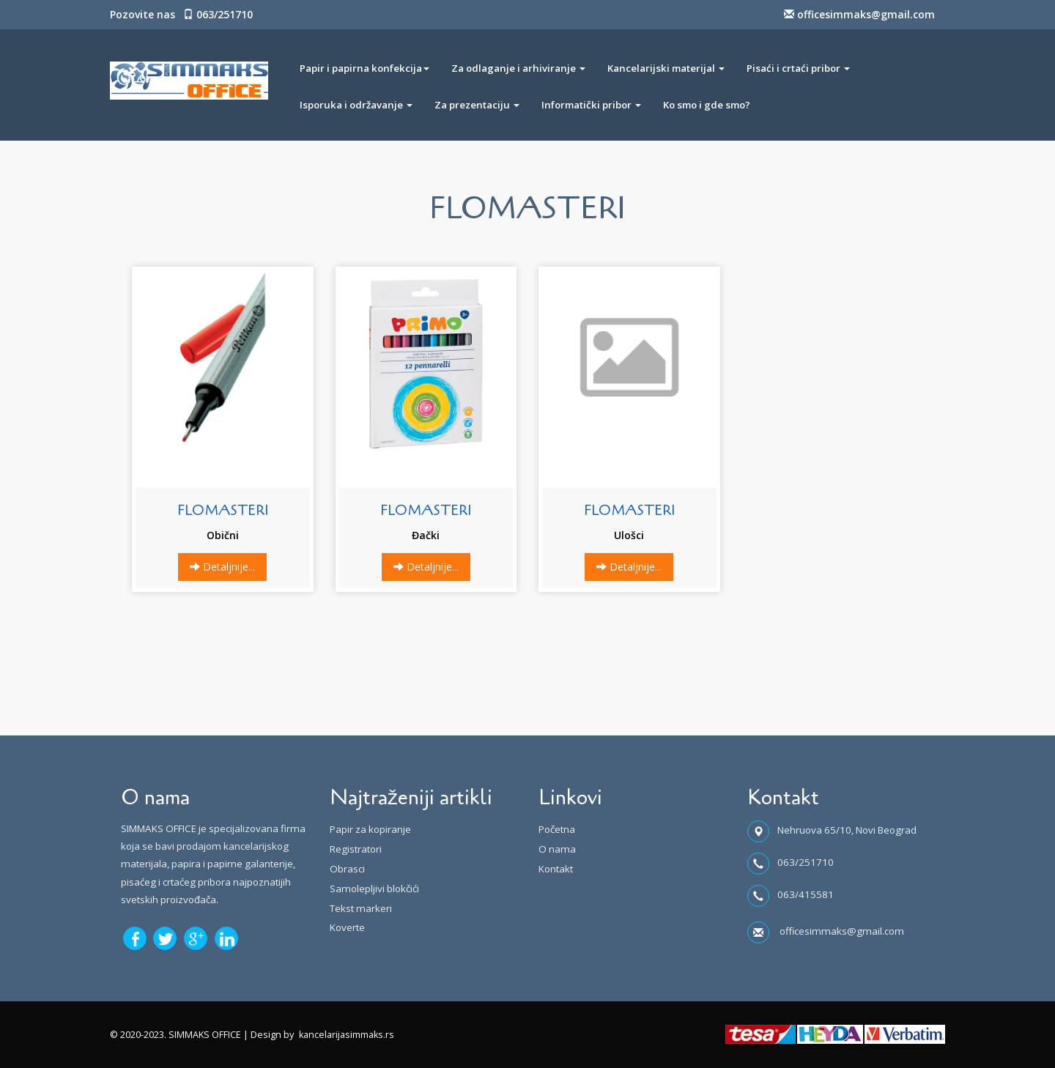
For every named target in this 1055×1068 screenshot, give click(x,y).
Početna (556, 829)
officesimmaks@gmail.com (859, 14)
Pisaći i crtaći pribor (798, 68)
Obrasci (347, 868)
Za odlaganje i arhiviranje (518, 68)
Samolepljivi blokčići (374, 888)
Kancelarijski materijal (666, 68)
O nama (557, 849)
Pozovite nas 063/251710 (181, 14)
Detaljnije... (222, 567)
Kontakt (555, 868)
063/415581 (805, 894)
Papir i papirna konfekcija (364, 68)
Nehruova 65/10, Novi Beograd (847, 830)
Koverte (347, 927)
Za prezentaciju (476, 104)
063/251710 (805, 862)
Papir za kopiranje (370, 829)
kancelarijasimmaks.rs (346, 1034)
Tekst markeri (361, 908)
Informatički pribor (591, 104)
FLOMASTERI (222, 510)
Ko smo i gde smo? (706, 104)
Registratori (356, 849)
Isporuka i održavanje (356, 104)
